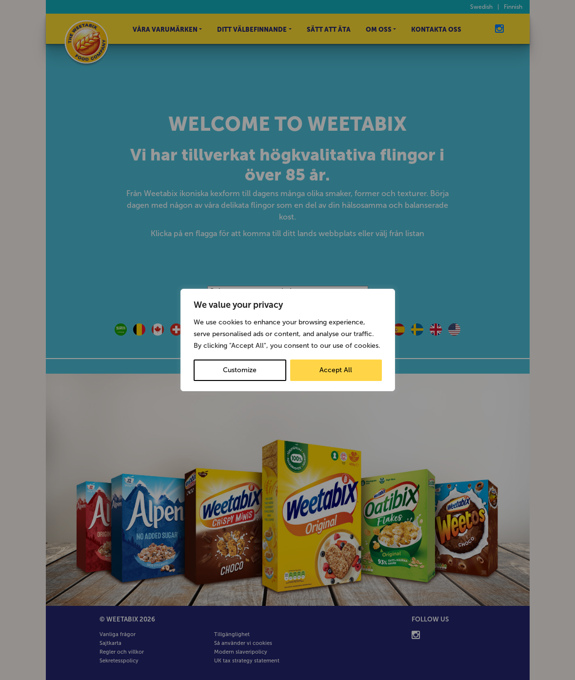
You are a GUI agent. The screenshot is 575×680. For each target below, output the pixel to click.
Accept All (335, 370)
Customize (240, 370)
